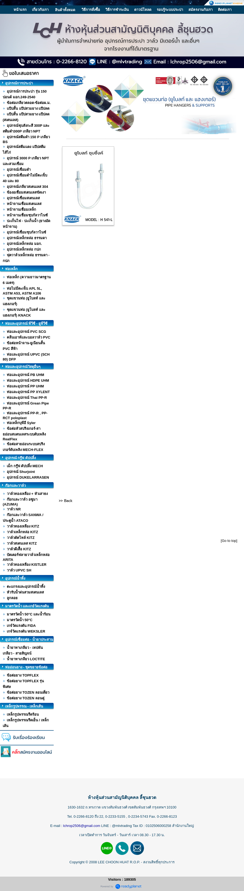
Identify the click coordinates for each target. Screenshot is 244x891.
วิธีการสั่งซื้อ (91, 10)
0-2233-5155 (115, 816)
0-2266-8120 (83, 816)
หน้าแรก (20, 10)
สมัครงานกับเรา (200, 10)
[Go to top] (229, 541)
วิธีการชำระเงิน (117, 10)
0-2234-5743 (138, 816)
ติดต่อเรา (225, 10)
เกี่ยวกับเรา (40, 10)
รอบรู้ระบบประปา (170, 10)
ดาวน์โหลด (142, 10)
